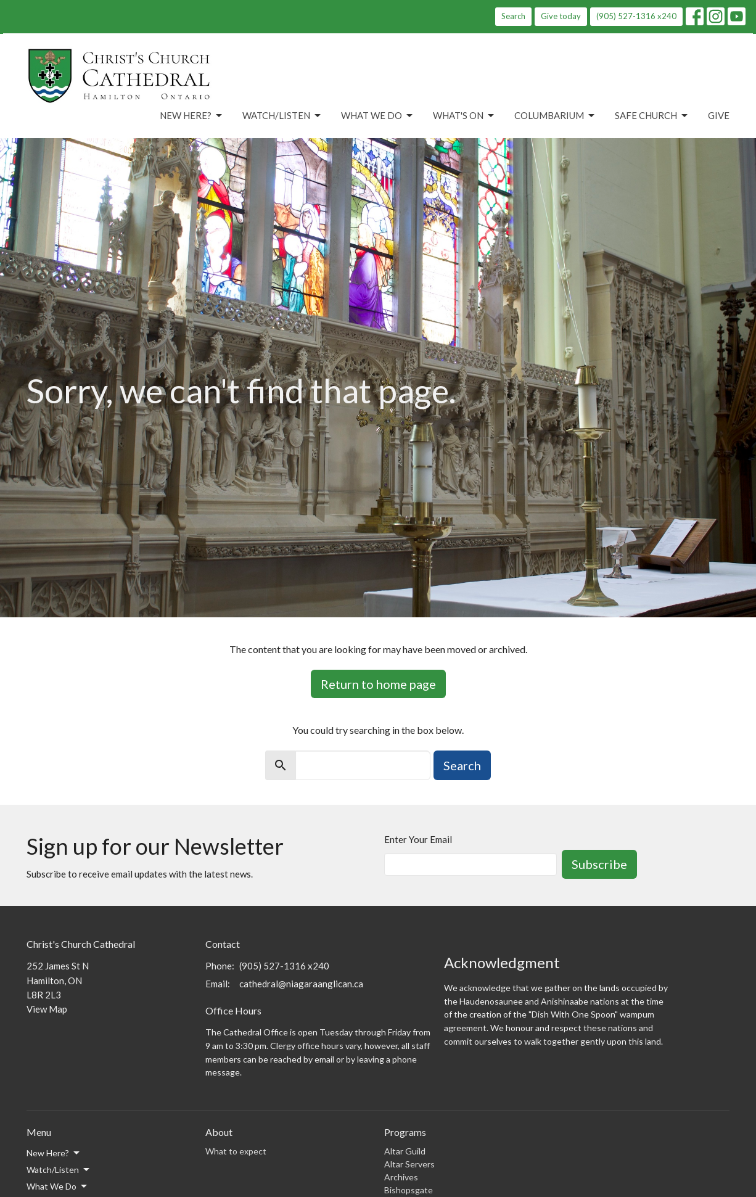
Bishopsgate (408, 1190)
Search (513, 16)
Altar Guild (404, 1151)
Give (718, 115)
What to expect (235, 1151)
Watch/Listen (282, 116)
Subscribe (599, 864)
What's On (464, 116)
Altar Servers (409, 1164)
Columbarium (555, 116)
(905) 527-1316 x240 (636, 16)
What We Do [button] (58, 1186)
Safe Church (652, 116)
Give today (561, 16)
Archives (401, 1177)
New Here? (192, 116)
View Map (47, 1008)
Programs (405, 1132)
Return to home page (378, 684)
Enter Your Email (418, 839)
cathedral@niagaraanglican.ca (301, 983)
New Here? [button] (54, 1153)
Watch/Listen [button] (59, 1170)
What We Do (377, 116)
